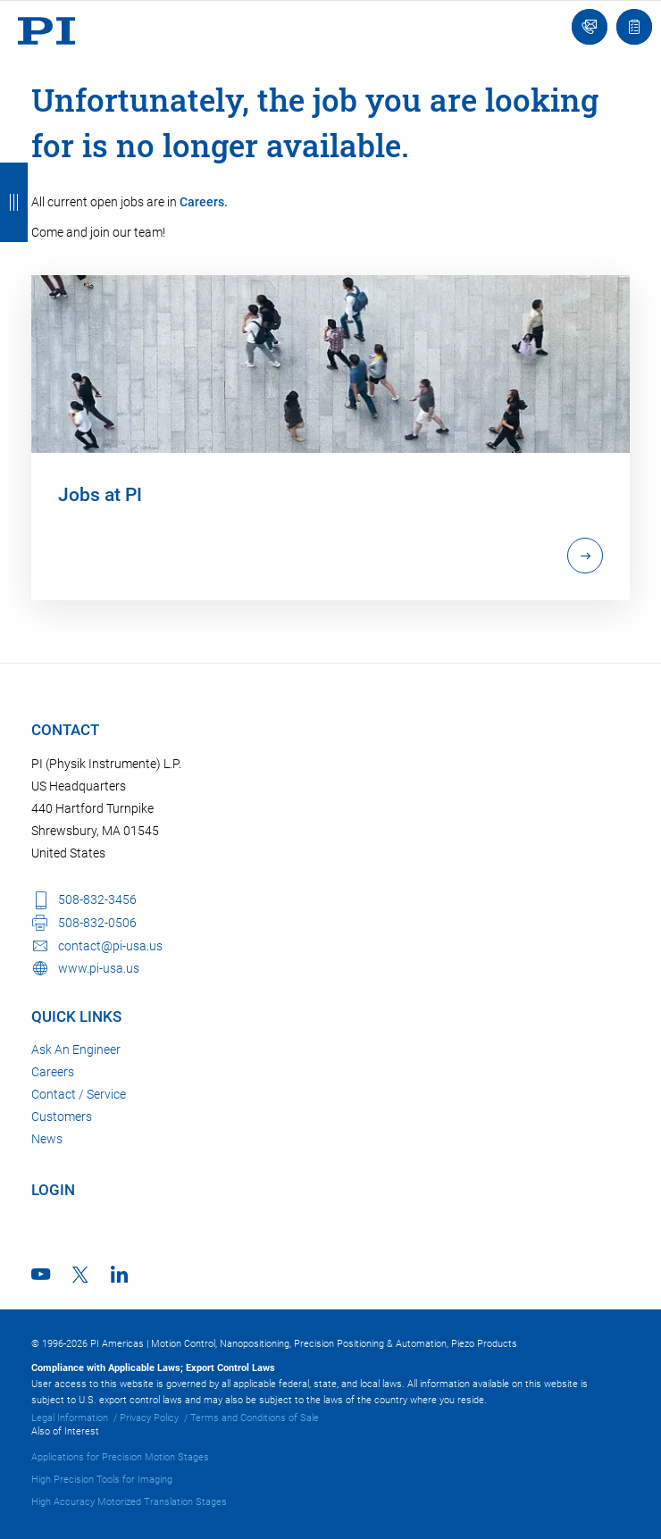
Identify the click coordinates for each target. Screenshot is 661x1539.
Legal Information (69, 1418)
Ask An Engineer (76, 1049)
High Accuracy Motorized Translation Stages (129, 1502)
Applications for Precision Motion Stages (120, 1457)
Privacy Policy (149, 1418)
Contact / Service (78, 1094)
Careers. (204, 202)
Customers (61, 1116)
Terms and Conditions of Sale (254, 1418)
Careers (52, 1072)
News (47, 1139)
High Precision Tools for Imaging (101, 1479)
